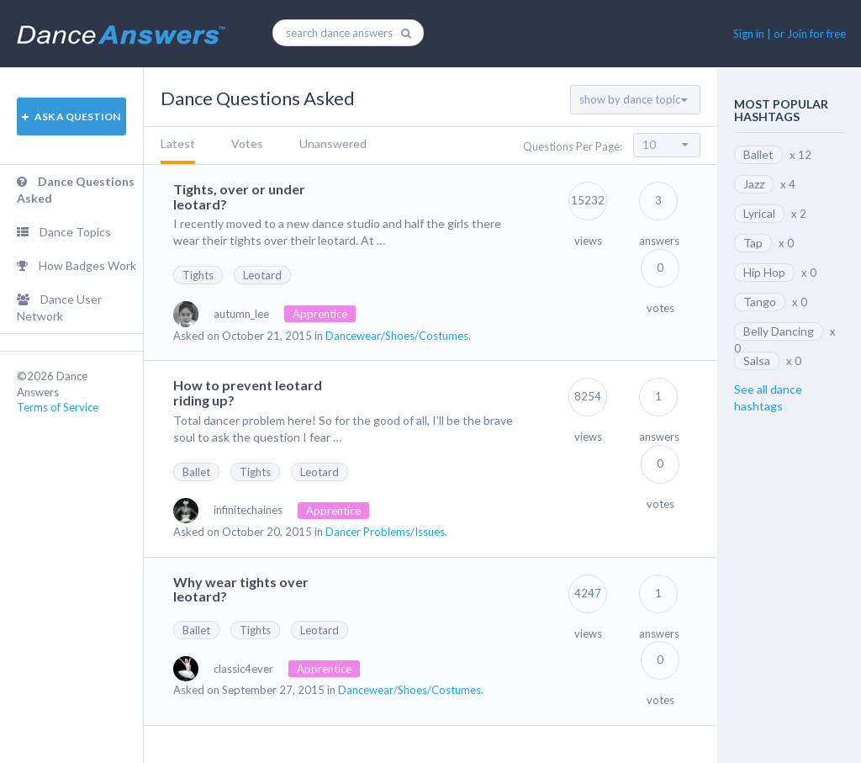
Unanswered (333, 143)
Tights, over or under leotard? (239, 196)
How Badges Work (76, 265)
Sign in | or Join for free (789, 33)
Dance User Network (59, 307)
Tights (198, 275)
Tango (759, 301)
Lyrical (759, 213)
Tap (753, 243)
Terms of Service (57, 407)
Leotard (262, 275)
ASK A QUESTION (71, 116)
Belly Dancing (778, 331)
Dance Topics (64, 232)
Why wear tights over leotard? (241, 589)
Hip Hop (764, 272)
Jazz (753, 184)
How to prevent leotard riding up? (247, 392)
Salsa (756, 360)
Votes (247, 143)
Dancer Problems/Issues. (386, 531)
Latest (178, 143)
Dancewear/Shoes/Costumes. (398, 335)
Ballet (196, 472)
